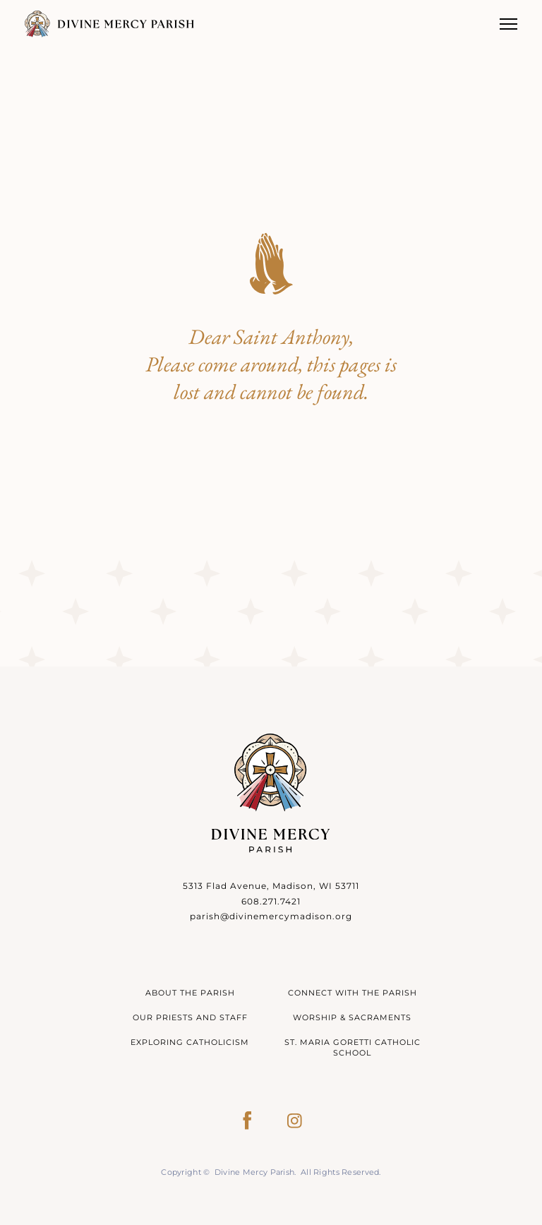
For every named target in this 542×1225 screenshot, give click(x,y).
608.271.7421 (271, 901)
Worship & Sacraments (352, 1017)
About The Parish (190, 993)
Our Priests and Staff (190, 1017)
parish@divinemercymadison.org (271, 916)
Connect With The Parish (352, 993)
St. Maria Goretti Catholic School (352, 1047)
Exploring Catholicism (190, 1042)
